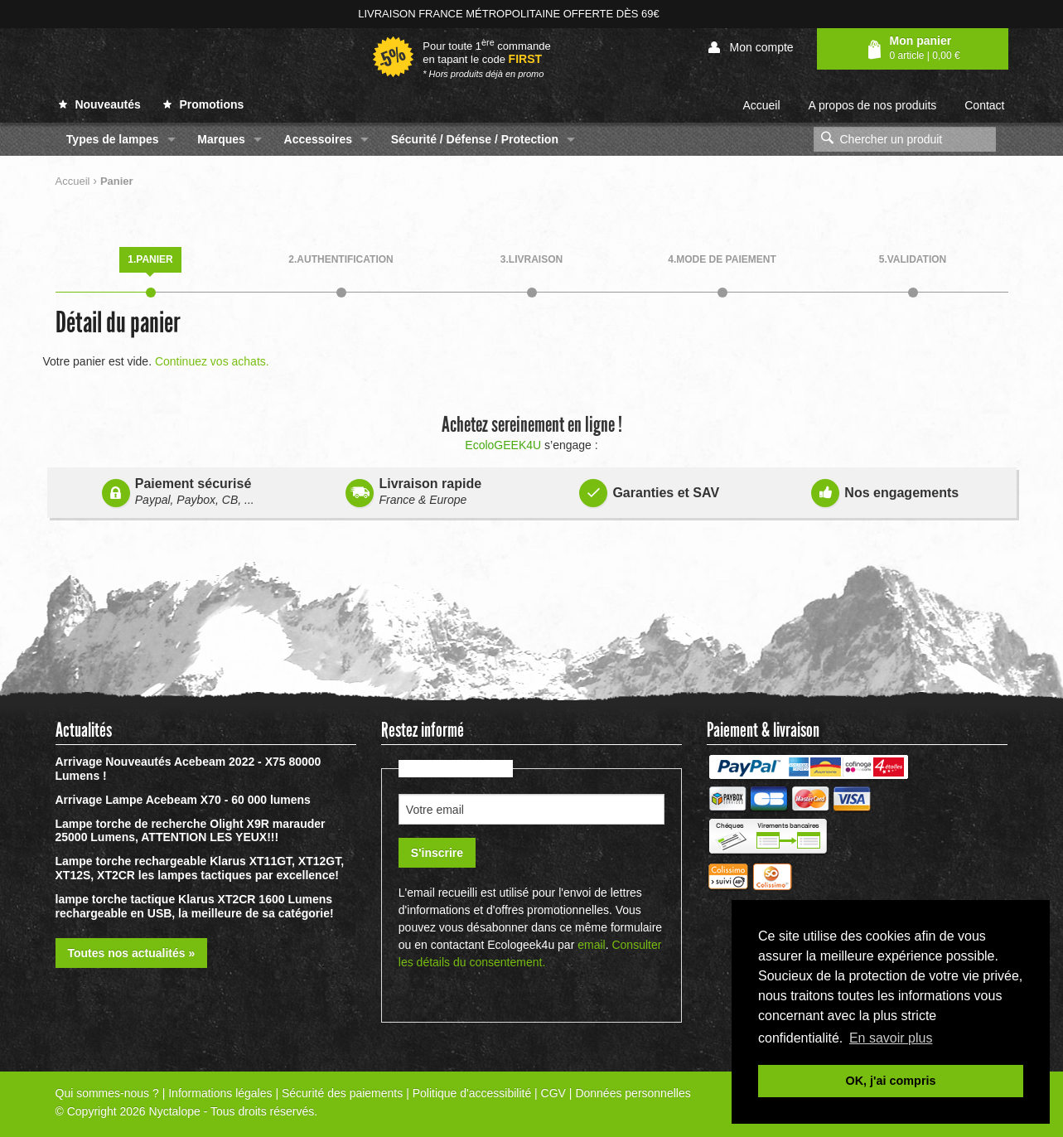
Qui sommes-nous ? (107, 1093)
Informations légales (220, 1093)
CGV (553, 1093)
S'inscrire (437, 852)
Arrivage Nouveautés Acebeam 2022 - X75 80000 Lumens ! (188, 768)
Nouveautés (100, 104)
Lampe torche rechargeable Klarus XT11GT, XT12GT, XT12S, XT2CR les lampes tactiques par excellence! (200, 868)
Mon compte (751, 47)
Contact (984, 105)
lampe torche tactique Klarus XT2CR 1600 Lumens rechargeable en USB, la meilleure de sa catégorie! (195, 906)
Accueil (761, 105)
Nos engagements (885, 490)
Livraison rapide (413, 492)
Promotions (203, 104)
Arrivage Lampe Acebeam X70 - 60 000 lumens (183, 799)
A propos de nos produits (872, 105)
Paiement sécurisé (178, 492)
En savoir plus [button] (891, 1038)
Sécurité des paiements (342, 1093)
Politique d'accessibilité (472, 1093)
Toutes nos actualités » (132, 953)
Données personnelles (632, 1093)
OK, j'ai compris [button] (891, 1080)
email (591, 944)
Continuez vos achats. (212, 361)
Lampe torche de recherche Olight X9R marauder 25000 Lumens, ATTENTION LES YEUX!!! (191, 830)
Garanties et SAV (649, 490)
